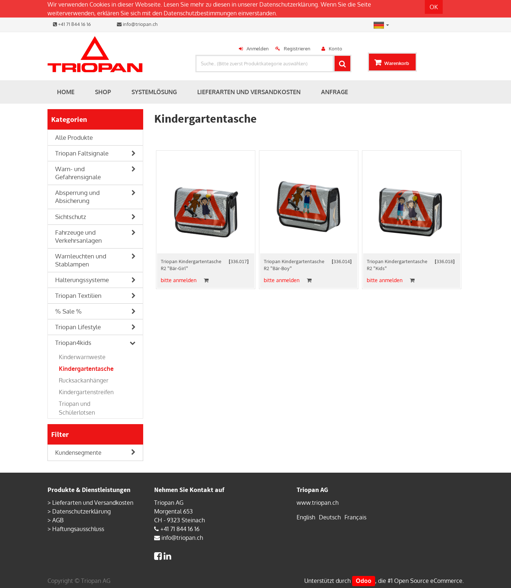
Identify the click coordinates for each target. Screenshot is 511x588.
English (306, 517)
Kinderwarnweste (82, 357)
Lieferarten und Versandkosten (92, 502)
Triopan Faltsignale (81, 153)
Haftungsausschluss (78, 529)
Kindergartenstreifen (86, 392)
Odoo (363, 580)
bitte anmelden (179, 280)
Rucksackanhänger (83, 380)
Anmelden (258, 48)
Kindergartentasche (86, 368)
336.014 (341, 261)
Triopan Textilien (78, 295)
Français (355, 517)
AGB (58, 520)
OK (434, 7)
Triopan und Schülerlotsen (77, 408)
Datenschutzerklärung (288, 4)
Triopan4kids (73, 342)
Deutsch (330, 517)
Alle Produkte (74, 137)
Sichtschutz (70, 216)
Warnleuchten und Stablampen (80, 260)
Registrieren (297, 48)
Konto (335, 48)
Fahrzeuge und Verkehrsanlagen (78, 236)
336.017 (238, 261)
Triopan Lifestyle (78, 327)
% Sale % (68, 311)
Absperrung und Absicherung (77, 196)
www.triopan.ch (318, 502)
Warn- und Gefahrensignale (78, 173)
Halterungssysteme (82, 280)
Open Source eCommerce (428, 580)
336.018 (444, 261)
